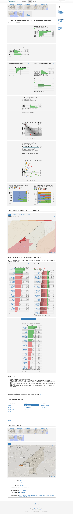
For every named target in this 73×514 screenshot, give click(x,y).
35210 (20, 485)
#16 (28, 263)
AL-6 (20, 488)
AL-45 (20, 492)
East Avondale (32, 495)
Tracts (43, 443)
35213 (23, 485)
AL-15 (20, 490)
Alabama (20, 478)
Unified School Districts (20, 443)
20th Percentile (14, 214)
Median (9, 214)
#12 (55, 216)
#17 (53, 263)
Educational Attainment (45, 405)
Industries (26, 413)
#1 (53, 26)
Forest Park (40, 495)
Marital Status (10, 413)
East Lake (36, 495)
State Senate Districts (37, 443)
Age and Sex (10, 407)
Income (29, 1)
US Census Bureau (38, 507)
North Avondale (51, 495)
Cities (9, 443)
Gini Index (28, 214)
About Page (41, 394)
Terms (36, 503)
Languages (10, 420)
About (34, 503)
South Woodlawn (27, 496)
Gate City (44, 495)
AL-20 (25, 490)
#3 (28, 63)
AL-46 (23, 492)
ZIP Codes (13, 443)
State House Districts (29, 443)
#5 (53, 78)
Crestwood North (27, 495)
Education (35, 1)
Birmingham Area (22, 482)
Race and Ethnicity (11, 409)
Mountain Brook (26, 483)
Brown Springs (21, 495)
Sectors (59, 30)
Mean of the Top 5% (22, 214)
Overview (18, 1)
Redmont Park (21, 496)
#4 (53, 63)
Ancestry (9, 418)
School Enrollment (44, 407)
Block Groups (48, 443)
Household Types (11, 411)
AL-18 (23, 490)
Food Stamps (27, 409)
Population (10, 405)
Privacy (39, 503)
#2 (28, 44)
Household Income (28, 405)
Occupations (27, 411)
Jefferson (20, 480)
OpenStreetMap (36, 508)
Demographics (24, 1)
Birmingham (21, 483)
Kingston (47, 495)
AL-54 (25, 492)
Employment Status (28, 407)
